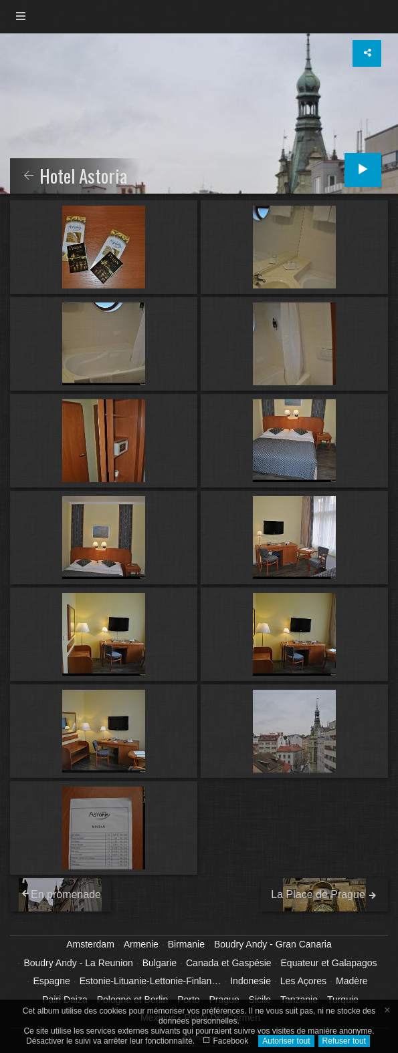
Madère (351, 981)
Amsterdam (90, 944)
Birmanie (186, 944)
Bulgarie (159, 963)
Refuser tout (344, 1041)
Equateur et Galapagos (329, 963)
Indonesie (250, 981)
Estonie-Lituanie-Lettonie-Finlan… (150, 981)
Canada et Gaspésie (229, 963)
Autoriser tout (286, 1041)
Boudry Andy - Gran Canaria (273, 944)
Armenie (141, 944)
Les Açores (303, 981)
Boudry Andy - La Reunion (77, 963)
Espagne (51, 981)
